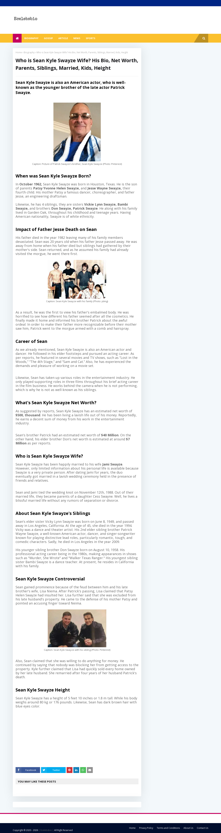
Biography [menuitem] (31, 38)
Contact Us (202, 828)
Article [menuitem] (63, 38)
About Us (188, 828)
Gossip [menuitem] (48, 38)
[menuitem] (17, 38)
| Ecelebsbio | (46, 830)
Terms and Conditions (168, 828)
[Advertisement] (80, 737)
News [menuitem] (76, 38)
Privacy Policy (146, 828)
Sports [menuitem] (90, 38)
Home (19, 52)
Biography (29, 52)
